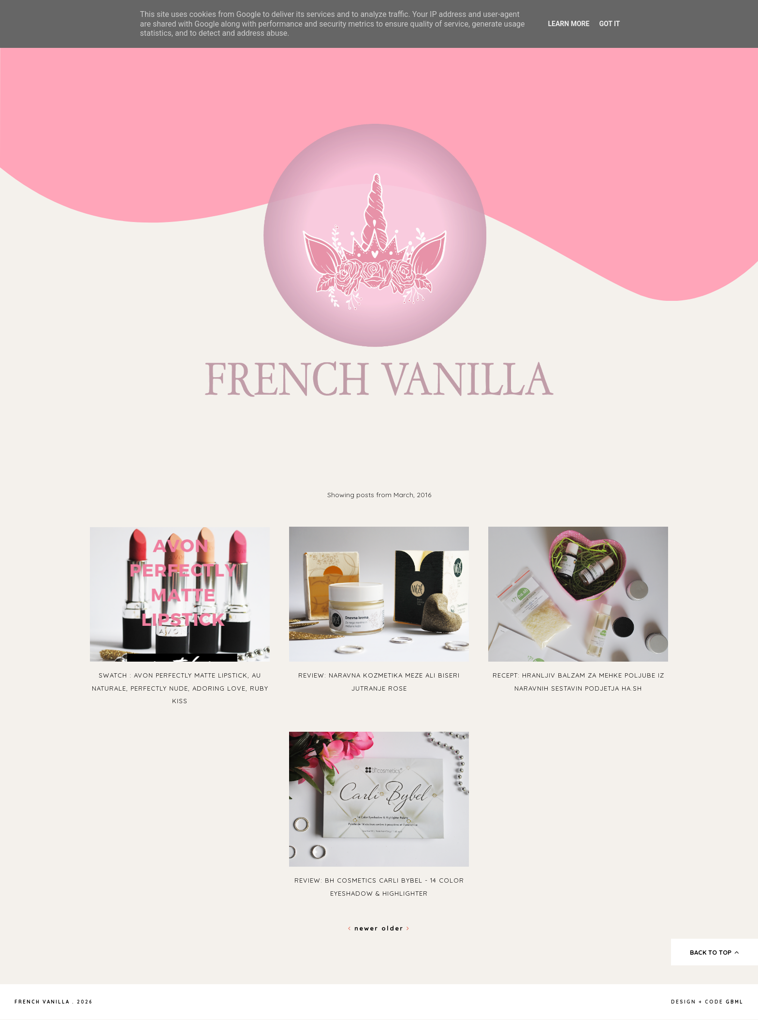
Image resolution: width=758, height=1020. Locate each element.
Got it (609, 24)
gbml (734, 1002)
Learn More (568, 24)
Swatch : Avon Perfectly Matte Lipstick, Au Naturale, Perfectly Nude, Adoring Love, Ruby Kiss (180, 688)
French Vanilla (42, 1002)
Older (395, 928)
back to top (715, 952)
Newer (364, 928)
